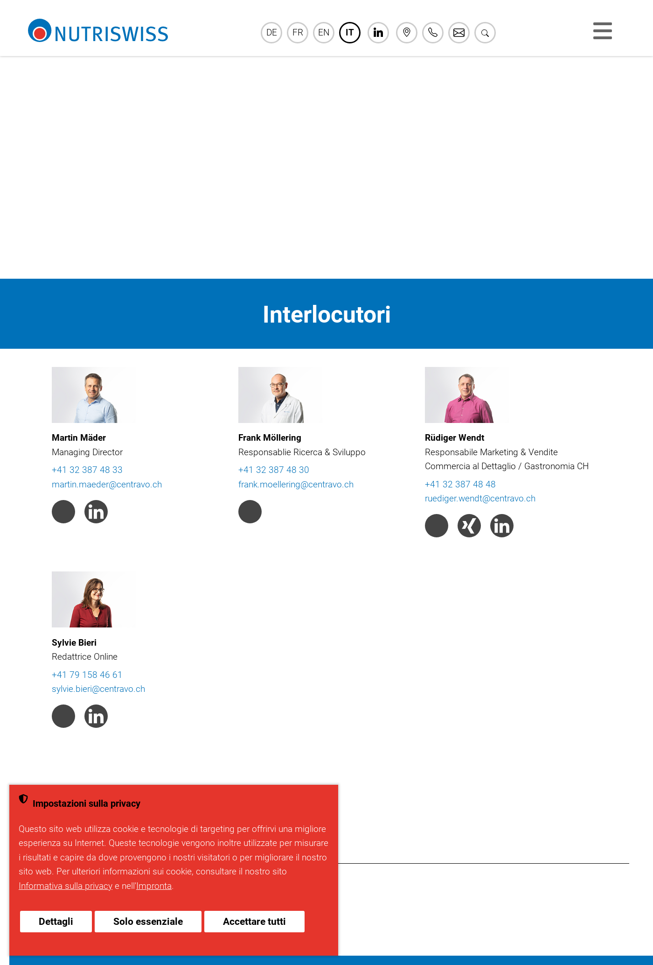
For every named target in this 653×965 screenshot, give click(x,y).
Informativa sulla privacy (65, 885)
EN (323, 32)
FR (297, 32)
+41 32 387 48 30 (273, 470)
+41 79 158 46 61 (87, 674)
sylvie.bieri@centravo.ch (98, 688)
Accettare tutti (254, 921)
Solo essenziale (148, 921)
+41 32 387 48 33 (87, 470)
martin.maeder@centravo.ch (107, 484)
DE (271, 32)
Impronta (154, 885)
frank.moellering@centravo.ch (296, 484)
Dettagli (56, 921)
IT (350, 32)
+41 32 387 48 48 (460, 484)
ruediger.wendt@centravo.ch (480, 498)
